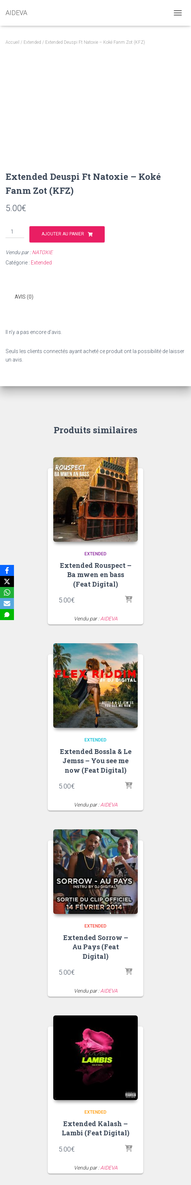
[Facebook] (7, 570)
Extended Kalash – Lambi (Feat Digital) (95, 1128)
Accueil (12, 42)
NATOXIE (42, 252)
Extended (32, 42)
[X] (7, 581)
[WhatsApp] (7, 592)
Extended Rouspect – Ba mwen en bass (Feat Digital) (95, 574)
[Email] (7, 603)
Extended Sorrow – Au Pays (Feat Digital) (95, 946)
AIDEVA (109, 619)
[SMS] (7, 614)
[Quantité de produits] (15, 232)
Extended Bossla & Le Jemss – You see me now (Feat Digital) (95, 760)
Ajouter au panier (63, 233)
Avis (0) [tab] (24, 297)
